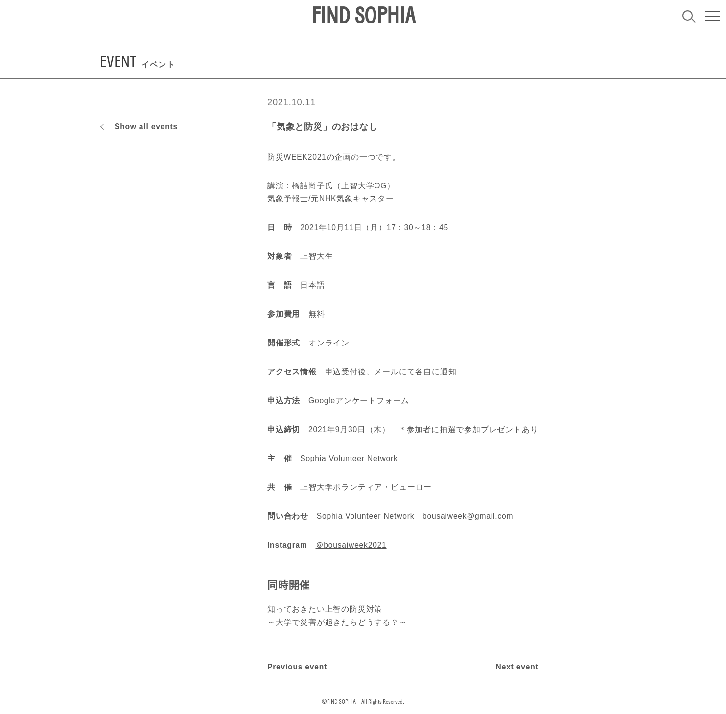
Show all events (146, 126)
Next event (517, 667)
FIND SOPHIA (363, 16)
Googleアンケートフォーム (358, 400)
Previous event (297, 667)
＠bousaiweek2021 (351, 545)
